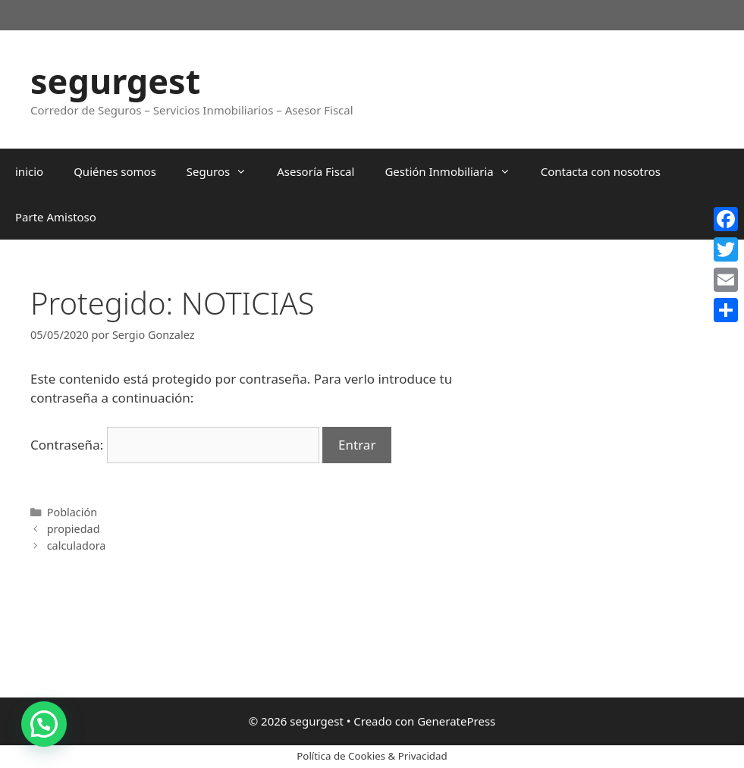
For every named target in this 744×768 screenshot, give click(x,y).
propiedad (73, 529)
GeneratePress (456, 721)
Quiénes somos (115, 171)
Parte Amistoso (55, 216)
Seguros (224, 171)
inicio (29, 171)
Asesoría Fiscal (315, 171)
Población (72, 512)
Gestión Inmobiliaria (455, 171)
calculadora (76, 545)
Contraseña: (174, 444)
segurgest (115, 81)
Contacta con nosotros (601, 171)
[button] (44, 724)
